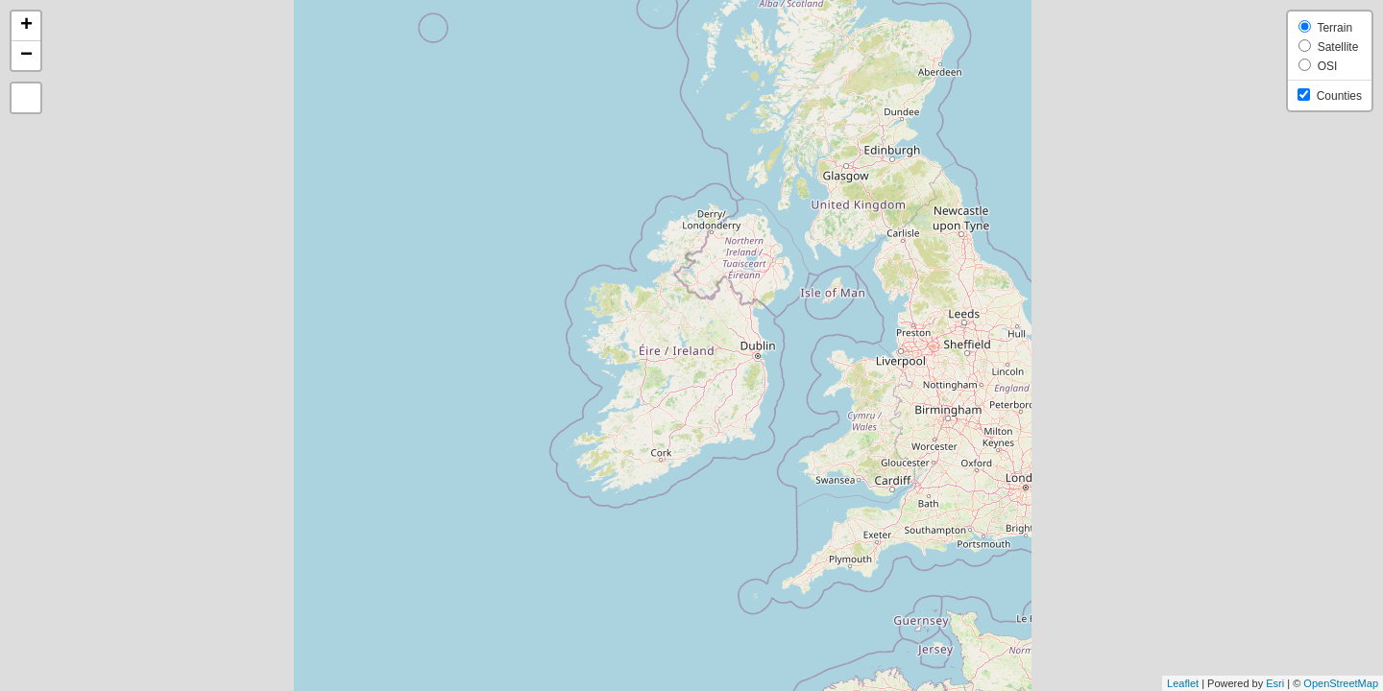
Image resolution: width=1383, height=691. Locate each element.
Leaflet (1183, 683)
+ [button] (26, 26)
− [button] (26, 55)
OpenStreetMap (1340, 683)
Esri (1275, 683)
